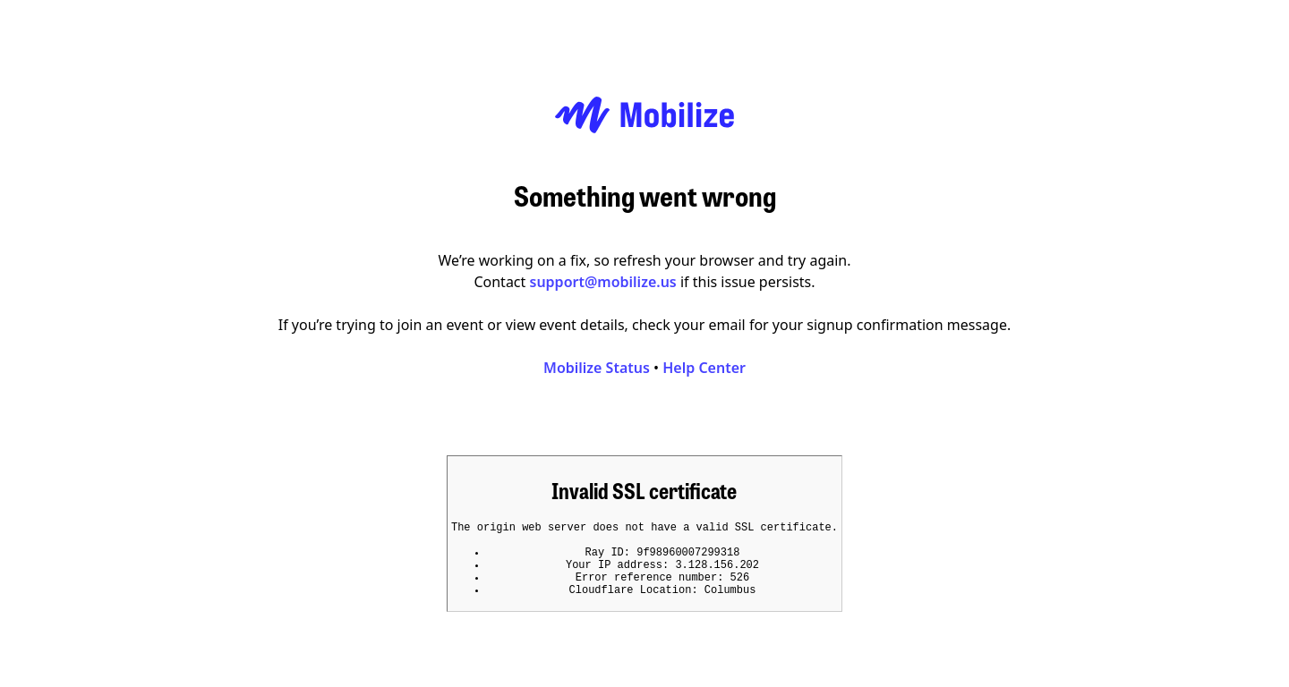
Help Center (704, 362)
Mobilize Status (596, 362)
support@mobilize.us (603, 276)
